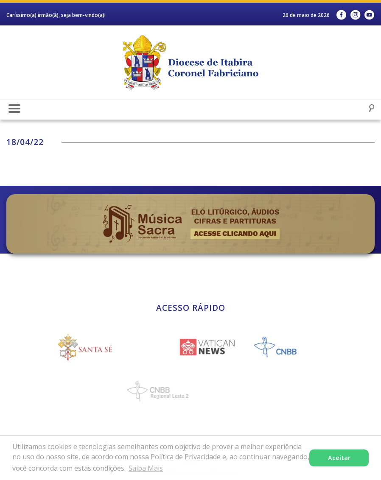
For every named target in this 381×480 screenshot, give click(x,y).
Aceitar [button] (339, 458)
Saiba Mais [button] (146, 468)
